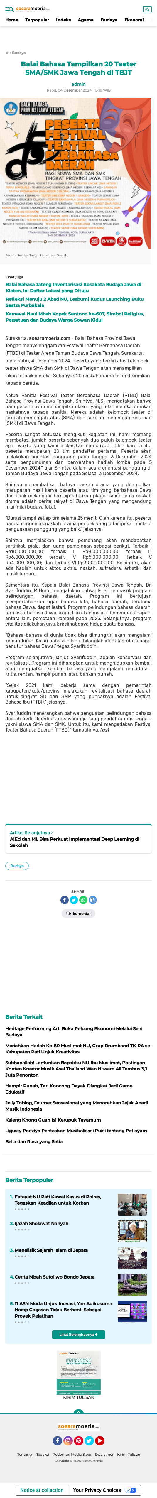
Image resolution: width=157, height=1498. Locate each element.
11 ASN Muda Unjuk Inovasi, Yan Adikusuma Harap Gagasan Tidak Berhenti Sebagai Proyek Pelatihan (63, 1310)
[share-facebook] (64, 900)
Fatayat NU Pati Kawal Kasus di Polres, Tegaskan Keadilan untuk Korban (58, 1200)
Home (11, 20)
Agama (86, 20)
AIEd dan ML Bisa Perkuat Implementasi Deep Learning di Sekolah (74, 842)
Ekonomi (134, 20)
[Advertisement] (78, 34)
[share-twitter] (74, 900)
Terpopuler (37, 20)
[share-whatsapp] (83, 900)
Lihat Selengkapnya (78, 1334)
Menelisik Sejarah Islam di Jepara (51, 1250)
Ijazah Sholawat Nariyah (41, 1223)
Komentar (78, 913)
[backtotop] (78, 1414)
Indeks (63, 20)
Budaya (109, 20)
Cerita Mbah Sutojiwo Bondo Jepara (54, 1277)
